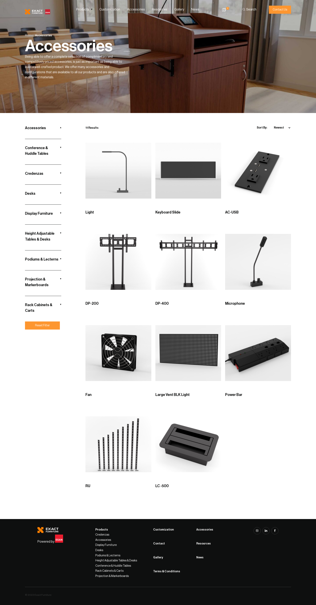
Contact (159, 543)
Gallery (179, 9)
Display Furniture (39, 213)
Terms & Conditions (166, 571)
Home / (29, 35)
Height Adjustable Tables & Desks (39, 236)
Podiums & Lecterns (41, 259)
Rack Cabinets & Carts (38, 307)
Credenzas (34, 173)
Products (82, 9)
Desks (30, 193)
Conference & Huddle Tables (36, 150)
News (195, 9)
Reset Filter (42, 325)
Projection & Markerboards (37, 282)
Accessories (136, 9)
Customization (109, 9)
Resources (159, 9)
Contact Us (280, 9)
